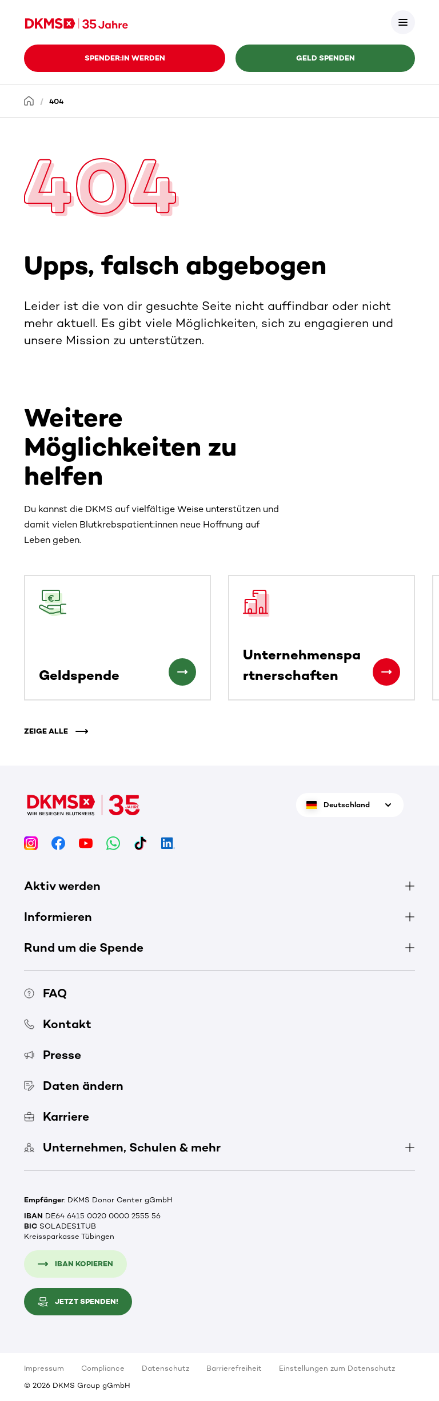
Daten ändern (73, 1085)
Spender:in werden (125, 58)
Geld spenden (325, 58)
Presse (52, 1055)
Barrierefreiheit (234, 1368)
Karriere (56, 1116)
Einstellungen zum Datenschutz (337, 1368)
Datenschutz (165, 1368)
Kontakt (57, 1024)
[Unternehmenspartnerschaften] (386, 672)
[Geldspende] (182, 672)
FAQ (45, 993)
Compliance (103, 1368)
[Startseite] (29, 100)
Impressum (44, 1368)
